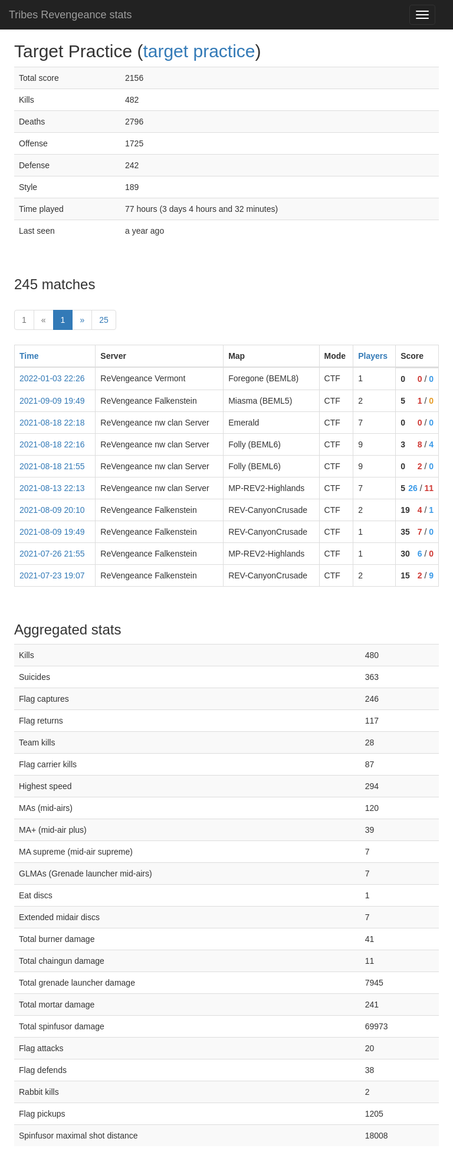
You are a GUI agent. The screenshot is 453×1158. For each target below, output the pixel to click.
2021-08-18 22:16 (52, 444)
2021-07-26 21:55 (52, 553)
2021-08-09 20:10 (52, 510)
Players (373, 356)
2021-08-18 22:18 (52, 422)
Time (28, 356)
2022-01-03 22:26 (52, 378)
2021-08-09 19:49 (52, 532)
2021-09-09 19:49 (52, 400)
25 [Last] (104, 320)
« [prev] (43, 320)
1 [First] (24, 320)
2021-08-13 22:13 (52, 488)
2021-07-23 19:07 (52, 575)
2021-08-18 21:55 (52, 466)
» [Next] (82, 320)
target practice (199, 51)
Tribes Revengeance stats (70, 15)
